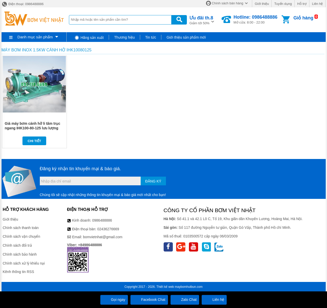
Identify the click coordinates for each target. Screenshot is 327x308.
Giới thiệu (262, 4)
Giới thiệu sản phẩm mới (186, 37)
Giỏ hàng (303, 17)
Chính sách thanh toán (21, 228)
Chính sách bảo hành (20, 254)
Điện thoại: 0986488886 (23, 4)
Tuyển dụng (283, 4)
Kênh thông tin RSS (18, 272)
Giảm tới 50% (201, 20)
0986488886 (102, 220)
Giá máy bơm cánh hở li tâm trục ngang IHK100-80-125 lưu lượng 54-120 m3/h (32, 128)
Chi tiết (34, 141)
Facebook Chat (149, 300)
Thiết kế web (165, 287)
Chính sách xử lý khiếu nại (24, 263)
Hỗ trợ (302, 4)
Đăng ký (153, 181)
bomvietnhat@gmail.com (102, 237)
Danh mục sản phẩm (35, 37)
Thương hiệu (124, 37)
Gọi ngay (114, 300)
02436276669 (108, 229)
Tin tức (150, 37)
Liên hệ (317, 4)
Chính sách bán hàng (227, 3)
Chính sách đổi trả (17, 245)
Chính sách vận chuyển (21, 236)
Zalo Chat (185, 300)
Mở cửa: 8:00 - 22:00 (255, 19)
